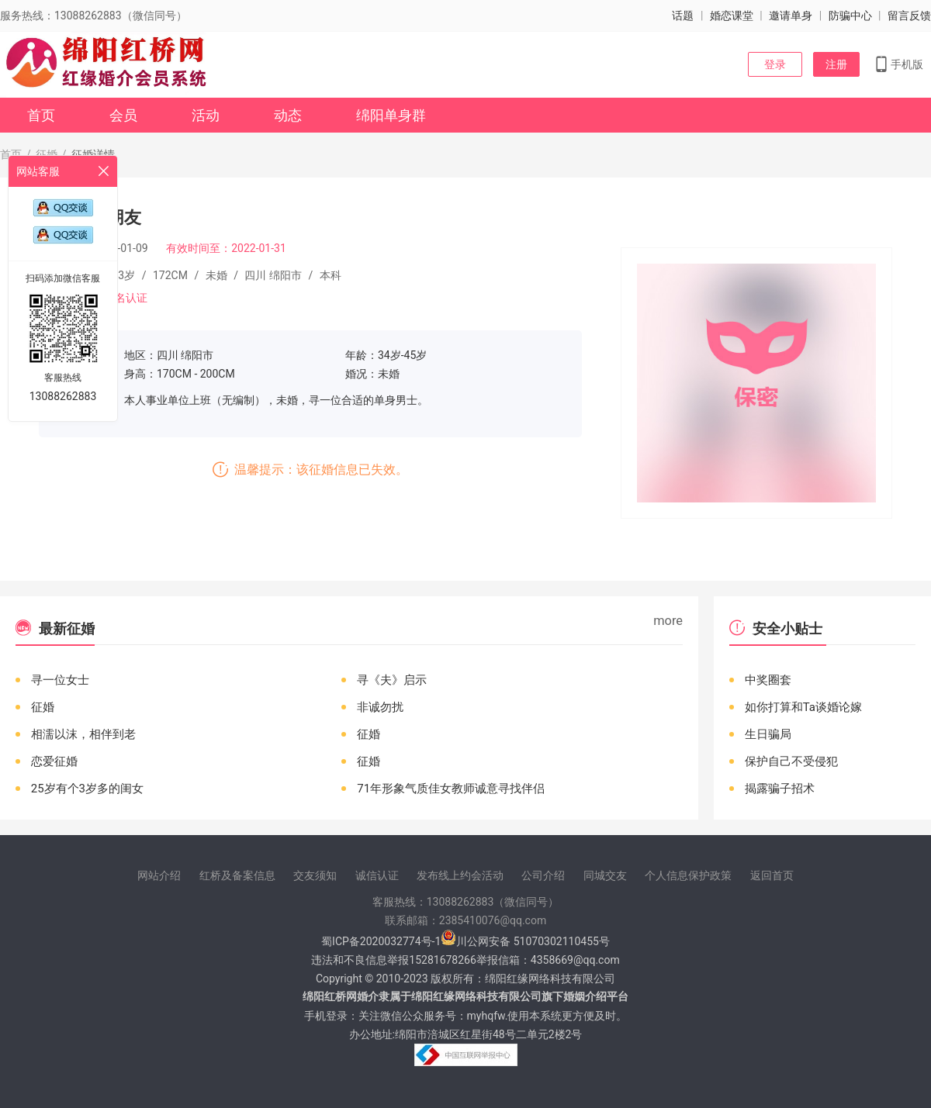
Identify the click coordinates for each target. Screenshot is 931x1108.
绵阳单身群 (391, 115)
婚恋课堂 (731, 15)
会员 (123, 115)
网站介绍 (159, 875)
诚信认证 (377, 875)
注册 (836, 64)
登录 (775, 64)
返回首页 (772, 875)
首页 (41, 115)
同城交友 (605, 875)
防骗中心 (850, 15)
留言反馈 (909, 15)
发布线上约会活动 (460, 875)
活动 (206, 115)
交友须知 (315, 875)
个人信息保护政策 (688, 875)
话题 (683, 15)
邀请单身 (790, 15)
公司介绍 (543, 875)
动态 (288, 115)
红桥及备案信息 (237, 875)
